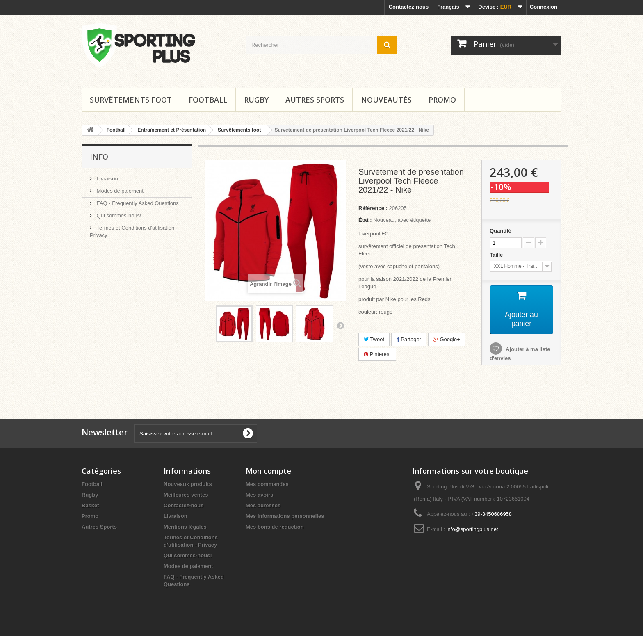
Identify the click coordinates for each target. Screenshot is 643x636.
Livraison (106, 179)
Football (208, 100)
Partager (409, 339)
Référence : (373, 208)
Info (99, 157)
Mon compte (268, 471)
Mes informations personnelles (285, 516)
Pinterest (377, 354)
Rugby (256, 100)
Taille (497, 255)
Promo (442, 100)
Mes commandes (267, 484)
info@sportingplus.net (472, 529)
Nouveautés (386, 100)
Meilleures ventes (186, 495)
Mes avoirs (259, 495)
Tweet (374, 339)
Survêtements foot (131, 100)
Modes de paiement (119, 191)
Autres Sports (314, 100)
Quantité (500, 231)
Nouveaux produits (188, 484)
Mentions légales (185, 527)
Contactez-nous (409, 7)
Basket (90, 505)
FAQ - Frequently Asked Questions (137, 203)
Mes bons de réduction (275, 527)
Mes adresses (263, 505)
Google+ (446, 339)
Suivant (340, 325)
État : (365, 220)
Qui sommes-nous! (118, 215)
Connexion (543, 7)
